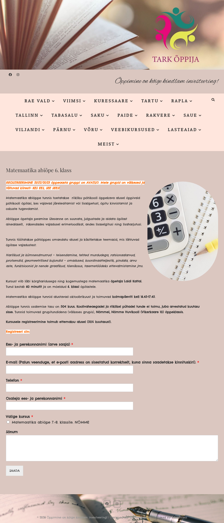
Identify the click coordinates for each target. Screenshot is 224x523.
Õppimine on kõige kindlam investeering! (166, 81)
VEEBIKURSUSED (133, 129)
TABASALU (64, 115)
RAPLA (179, 101)
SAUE (190, 115)
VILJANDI (28, 129)
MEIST (106, 144)
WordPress (179, 517)
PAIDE (125, 115)
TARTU (150, 101)
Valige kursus (19, 416)
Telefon (14, 380)
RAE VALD (37, 101)
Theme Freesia (140, 517)
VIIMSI (72, 101)
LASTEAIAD (182, 129)
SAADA (14, 471)
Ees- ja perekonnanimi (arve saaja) (39, 344)
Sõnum (12, 432)
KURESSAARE (111, 101)
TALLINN (27, 115)
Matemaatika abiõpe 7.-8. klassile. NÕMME (50, 422)
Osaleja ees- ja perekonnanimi (35, 398)
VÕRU (91, 129)
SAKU (98, 115)
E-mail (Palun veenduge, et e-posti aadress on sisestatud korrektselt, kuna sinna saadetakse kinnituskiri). (102, 362)
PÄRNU (62, 129)
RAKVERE (158, 115)
